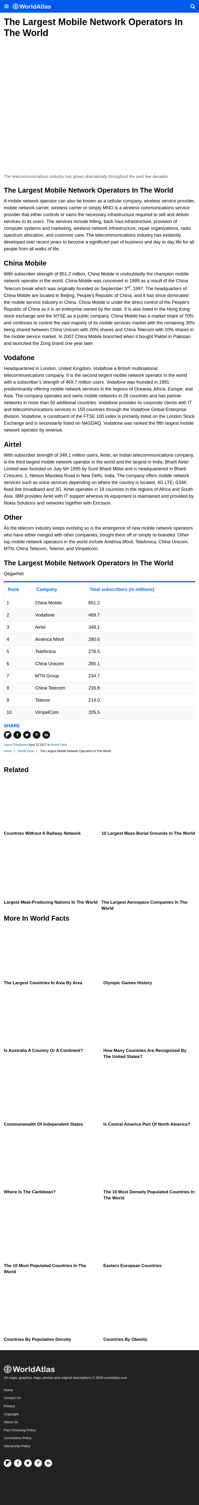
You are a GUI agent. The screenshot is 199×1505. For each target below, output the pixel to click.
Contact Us (12, 1398)
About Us (11, 1422)
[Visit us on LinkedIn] (48, 1463)
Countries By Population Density (37, 1339)
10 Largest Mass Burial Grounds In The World (148, 833)
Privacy (9, 1406)
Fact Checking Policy (20, 1430)
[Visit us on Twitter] (28, 1463)
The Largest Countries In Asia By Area (43, 982)
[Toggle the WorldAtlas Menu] (6, 6)
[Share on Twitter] (27, 735)
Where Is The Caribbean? (30, 1192)
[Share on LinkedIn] (46, 735)
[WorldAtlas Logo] (34, 6)
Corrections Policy (18, 1438)
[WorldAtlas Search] (192, 6)
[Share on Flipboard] (7, 735)
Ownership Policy (17, 1446)
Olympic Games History (127, 982)
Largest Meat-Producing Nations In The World (51, 902)
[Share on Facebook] (17, 735)
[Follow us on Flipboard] (7, 1463)
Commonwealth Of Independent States (43, 1124)
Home (8, 1390)
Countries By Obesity (125, 1339)
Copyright (11, 1414)
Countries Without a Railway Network (42, 833)
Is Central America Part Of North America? (146, 1124)
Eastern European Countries (132, 1265)
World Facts (59, 745)
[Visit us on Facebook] (18, 1463)
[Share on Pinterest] (36, 735)
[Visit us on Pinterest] (38, 1463)
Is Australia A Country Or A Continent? (43, 1050)
